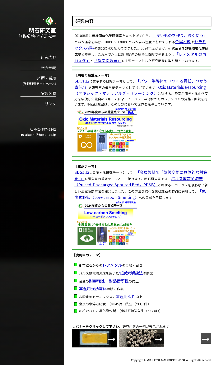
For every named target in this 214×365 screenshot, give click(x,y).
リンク (50, 103)
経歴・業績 (38, 80)
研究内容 (48, 57)
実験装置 (48, 93)
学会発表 (48, 67)
